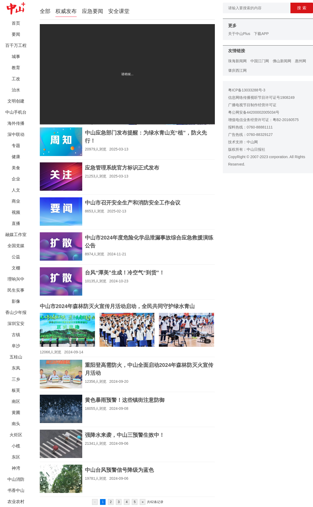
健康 (16, 156)
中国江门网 (259, 61)
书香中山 (15, 490)
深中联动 (15, 134)
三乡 (16, 379)
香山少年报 (16, 312)
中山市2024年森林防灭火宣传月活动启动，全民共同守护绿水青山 (117, 306)
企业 (16, 179)
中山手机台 (16, 112)
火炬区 (16, 435)
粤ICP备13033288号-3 (246, 90)
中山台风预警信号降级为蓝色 (119, 470)
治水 (16, 90)
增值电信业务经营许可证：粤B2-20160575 (263, 120)
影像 (16, 301)
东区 (16, 457)
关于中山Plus (239, 34)
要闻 (16, 34)
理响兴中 (15, 279)
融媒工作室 (16, 234)
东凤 (16, 368)
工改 (16, 79)
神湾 (16, 468)
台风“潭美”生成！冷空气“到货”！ (124, 272)
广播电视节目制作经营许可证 (252, 105)
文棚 (16, 268)
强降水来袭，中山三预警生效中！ (124, 435)
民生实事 (15, 290)
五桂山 (16, 357)
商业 (16, 201)
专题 (16, 145)
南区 (16, 401)
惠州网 (300, 61)
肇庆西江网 (237, 70)
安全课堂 (118, 11)
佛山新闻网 (282, 61)
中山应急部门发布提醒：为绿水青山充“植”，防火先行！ (146, 137)
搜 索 (301, 8)
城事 (16, 56)
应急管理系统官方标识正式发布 (122, 168)
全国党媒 (15, 245)
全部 (45, 11)
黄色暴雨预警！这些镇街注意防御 (124, 400)
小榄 (16, 446)
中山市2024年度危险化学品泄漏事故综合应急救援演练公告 (149, 241)
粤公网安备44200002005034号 (253, 112)
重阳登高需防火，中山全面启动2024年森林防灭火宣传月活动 (149, 369)
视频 (16, 212)
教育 (16, 67)
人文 (16, 190)
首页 (16, 23)
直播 (16, 223)
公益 (16, 257)
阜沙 (16, 346)
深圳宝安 (15, 323)
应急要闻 (92, 11)
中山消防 (15, 479)
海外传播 (15, 123)
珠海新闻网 (237, 61)
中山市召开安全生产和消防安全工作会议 (132, 203)
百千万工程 (16, 45)
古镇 (16, 334)
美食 (16, 168)
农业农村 (15, 501)
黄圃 (16, 412)
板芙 (16, 390)
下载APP (261, 34)
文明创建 (15, 101)
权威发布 (66, 11)
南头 (16, 423)
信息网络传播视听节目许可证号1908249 (261, 97)
